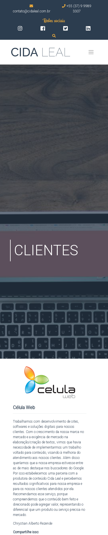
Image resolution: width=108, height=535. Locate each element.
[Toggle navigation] (91, 52)
